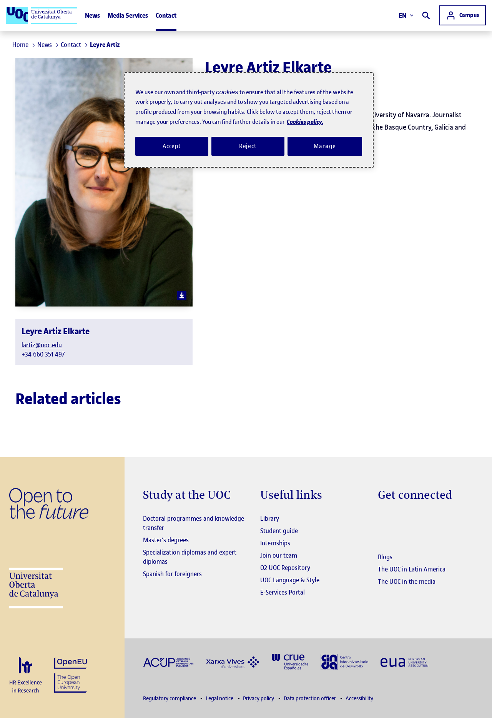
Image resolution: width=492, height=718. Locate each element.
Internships (275, 543)
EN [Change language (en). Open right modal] (406, 15)
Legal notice (220, 698)
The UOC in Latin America (411, 569)
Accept (172, 146)
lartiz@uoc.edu (42, 345)
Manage (325, 146)
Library (269, 518)
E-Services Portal (282, 592)
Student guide (279, 530)
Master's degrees (166, 540)
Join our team (278, 555)
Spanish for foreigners (172, 574)
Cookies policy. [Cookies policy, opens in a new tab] (305, 122)
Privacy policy (259, 698)
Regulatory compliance (170, 698)
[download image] (181, 295)
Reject (248, 146)
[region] (249, 120)
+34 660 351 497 (43, 354)
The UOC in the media (406, 581)
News (92, 15)
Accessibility (359, 698)
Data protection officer (310, 698)
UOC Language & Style (289, 580)
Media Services (128, 15)
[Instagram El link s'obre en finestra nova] (384, 519)
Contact (166, 15)
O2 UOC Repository (285, 567)
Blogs (385, 557)
